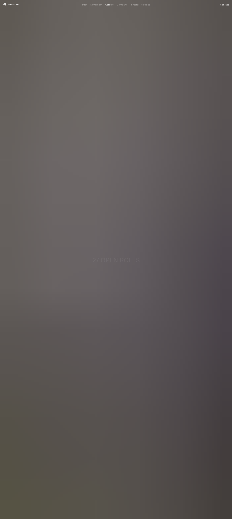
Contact (224, 4)
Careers (109, 4)
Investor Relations (140, 4)
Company (122, 4)
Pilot (84, 4)
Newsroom (96, 4)
